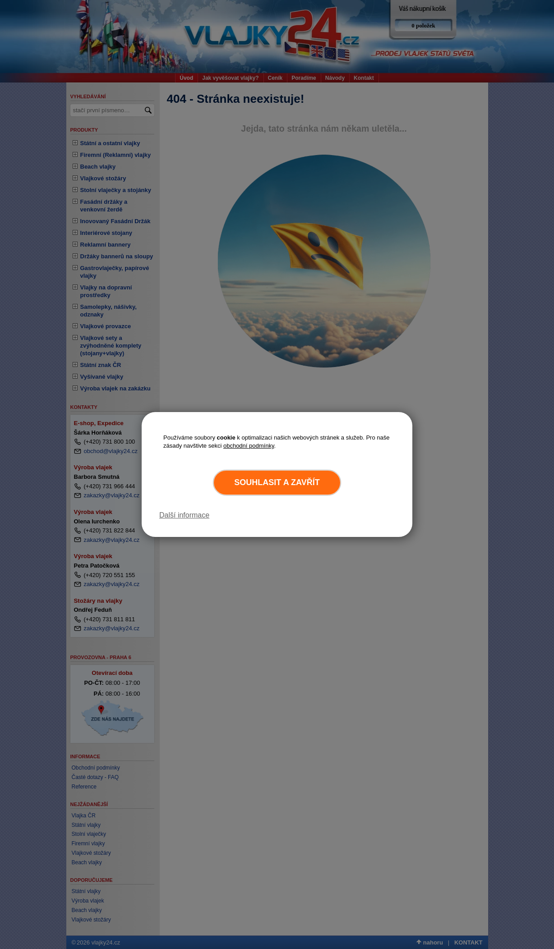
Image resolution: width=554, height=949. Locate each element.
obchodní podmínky (248, 445)
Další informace (184, 515)
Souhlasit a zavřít (276, 482)
